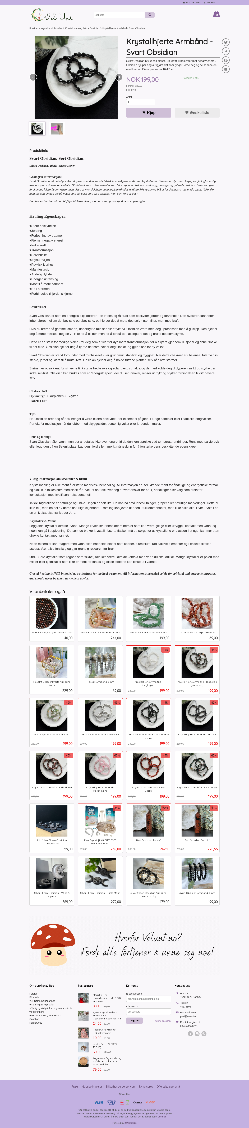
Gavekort (34, 1019)
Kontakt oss (35, 1022)
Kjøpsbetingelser (91, 1086)
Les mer (162, 1116)
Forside (33, 28)
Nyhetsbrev (146, 1086)
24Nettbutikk (130, 1123)
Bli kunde (34, 997)
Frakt (75, 1086)
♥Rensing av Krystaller (41, 1004)
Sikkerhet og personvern (121, 1086)
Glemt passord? (163, 1021)
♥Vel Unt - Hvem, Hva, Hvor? (45, 1015)
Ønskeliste (197, 112)
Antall (129, 97)
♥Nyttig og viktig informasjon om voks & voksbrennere (50, 1010)
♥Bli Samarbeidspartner (42, 1001)
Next (122, 76)
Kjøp (149, 112)
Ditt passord (132, 1006)
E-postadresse (134, 993)
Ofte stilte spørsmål (169, 1086)
